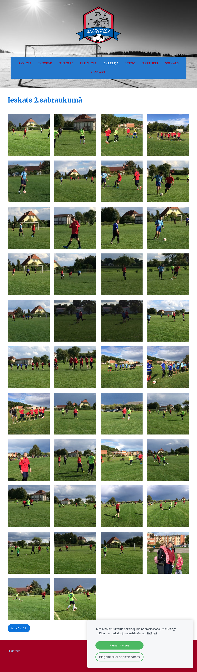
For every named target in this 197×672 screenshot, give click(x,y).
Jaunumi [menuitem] (45, 63)
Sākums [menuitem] (25, 63)
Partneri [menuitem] (150, 63)
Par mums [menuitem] (88, 63)
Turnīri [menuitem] (66, 63)
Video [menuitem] (130, 63)
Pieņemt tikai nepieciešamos (119, 657)
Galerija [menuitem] (111, 63)
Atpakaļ (19, 627)
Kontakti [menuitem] (98, 72)
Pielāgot (152, 633)
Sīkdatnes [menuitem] (14, 650)
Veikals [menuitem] (172, 63)
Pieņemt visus (119, 645)
